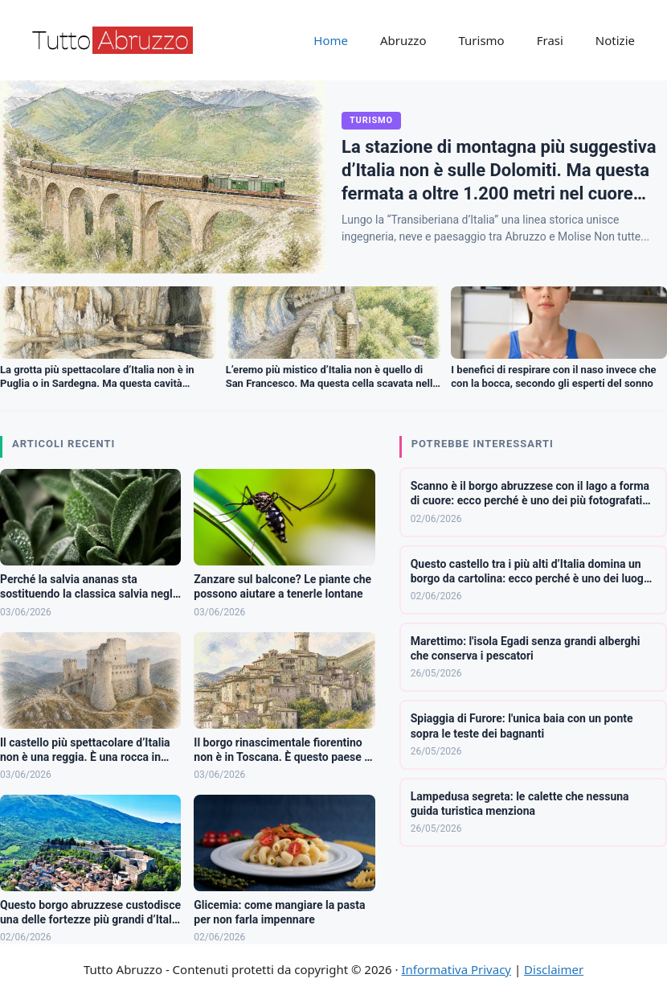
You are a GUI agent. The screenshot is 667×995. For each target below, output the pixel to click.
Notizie (615, 40)
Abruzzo (403, 40)
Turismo (481, 40)
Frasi (550, 40)
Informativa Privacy (456, 969)
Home (330, 40)
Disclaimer (553, 969)
